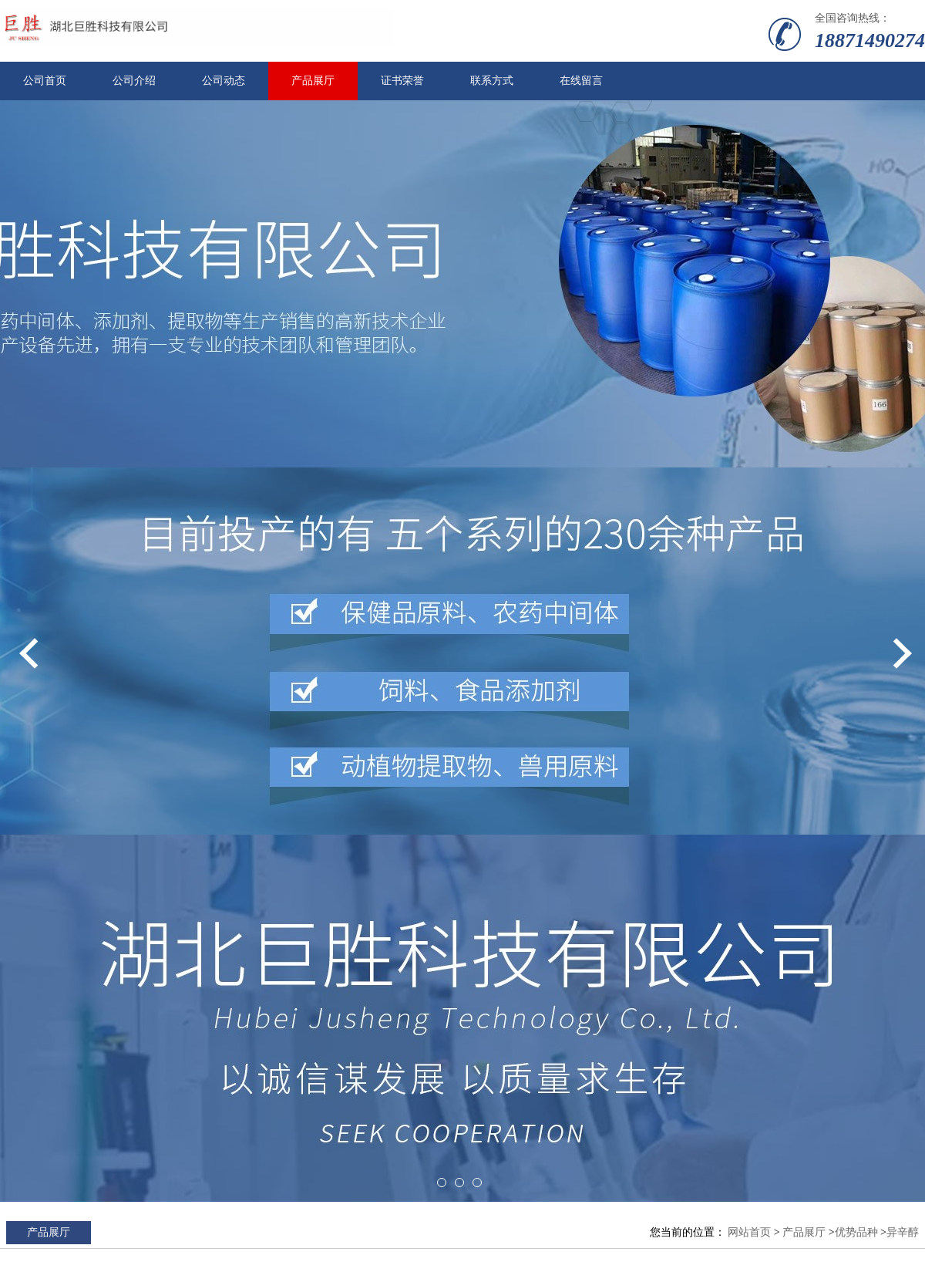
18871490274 (870, 40)
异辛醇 (902, 1232)
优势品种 (856, 1232)
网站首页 (749, 1232)
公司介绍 (134, 80)
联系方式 (491, 80)
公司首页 (44, 80)
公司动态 (223, 80)
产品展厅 (313, 80)
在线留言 (581, 80)
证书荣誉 (402, 80)
